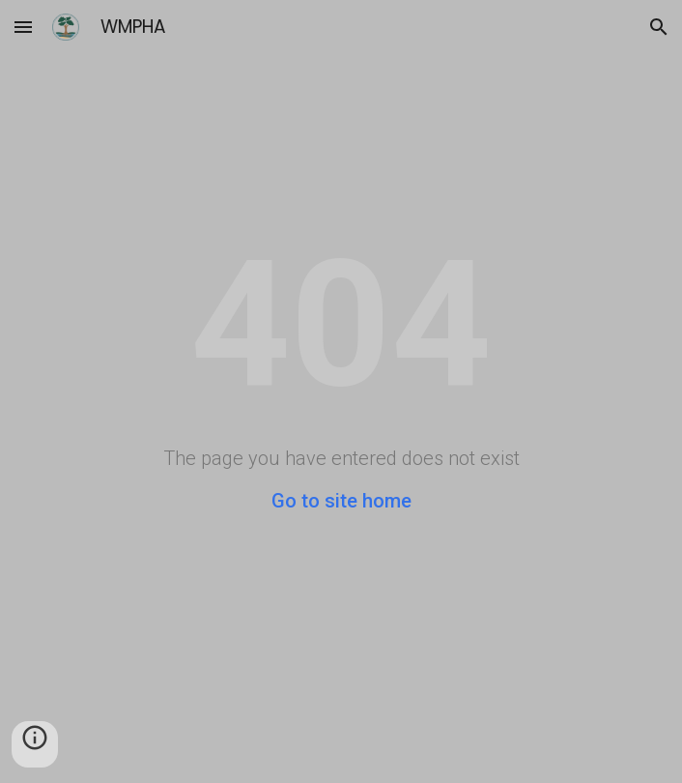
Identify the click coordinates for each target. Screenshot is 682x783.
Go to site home (341, 500)
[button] (23, 26)
